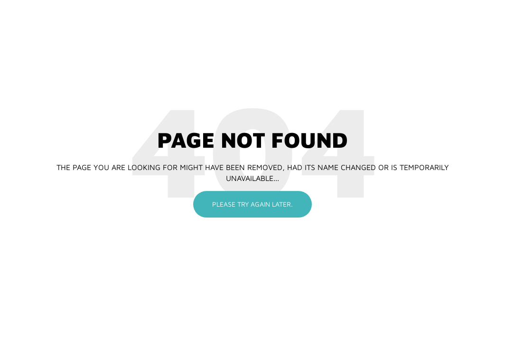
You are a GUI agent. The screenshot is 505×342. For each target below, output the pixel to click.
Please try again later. (252, 204)
